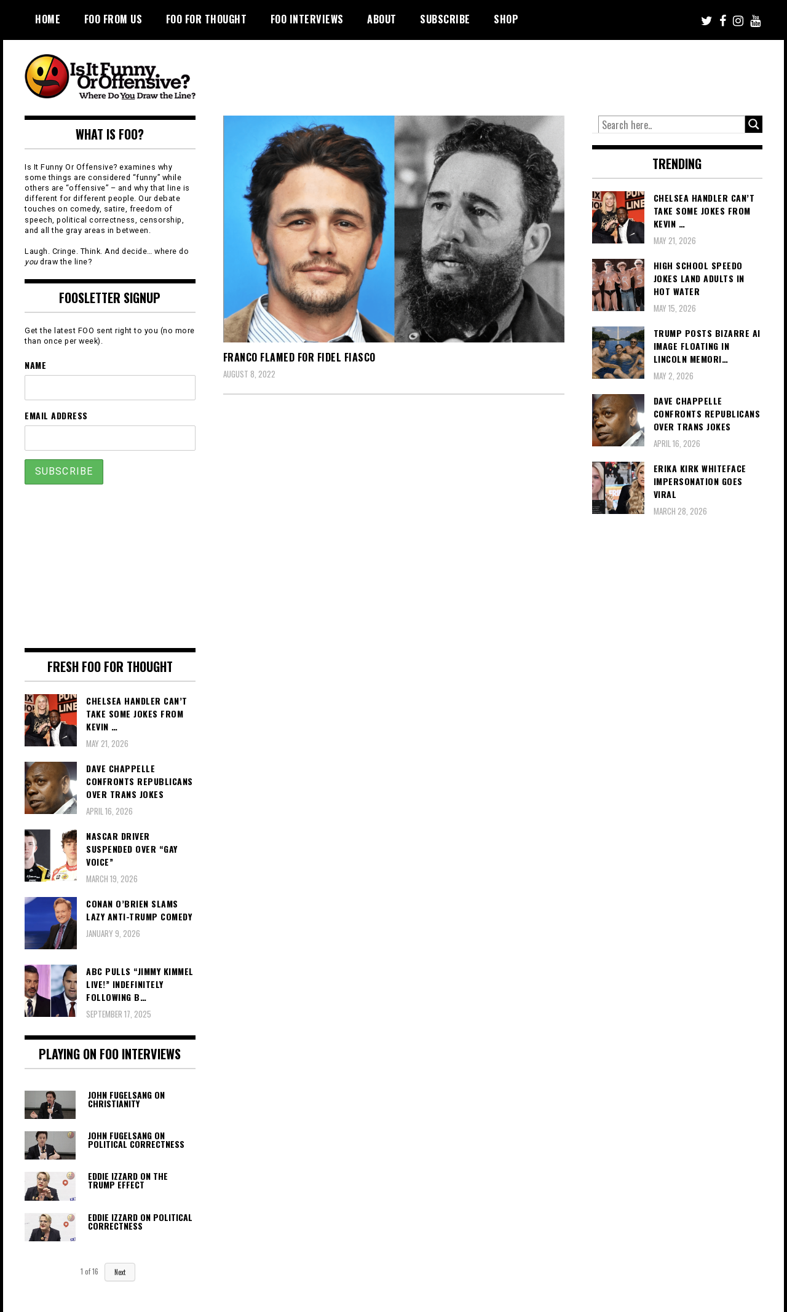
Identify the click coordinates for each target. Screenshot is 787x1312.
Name (35, 364)
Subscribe (445, 19)
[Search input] (672, 124)
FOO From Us (113, 19)
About (382, 19)
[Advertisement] (532, 73)
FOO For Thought (206, 19)
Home (47, 19)
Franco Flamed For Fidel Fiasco (299, 357)
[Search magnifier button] (753, 124)
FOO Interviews (307, 19)
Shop (506, 19)
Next (119, 1272)
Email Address (56, 415)
